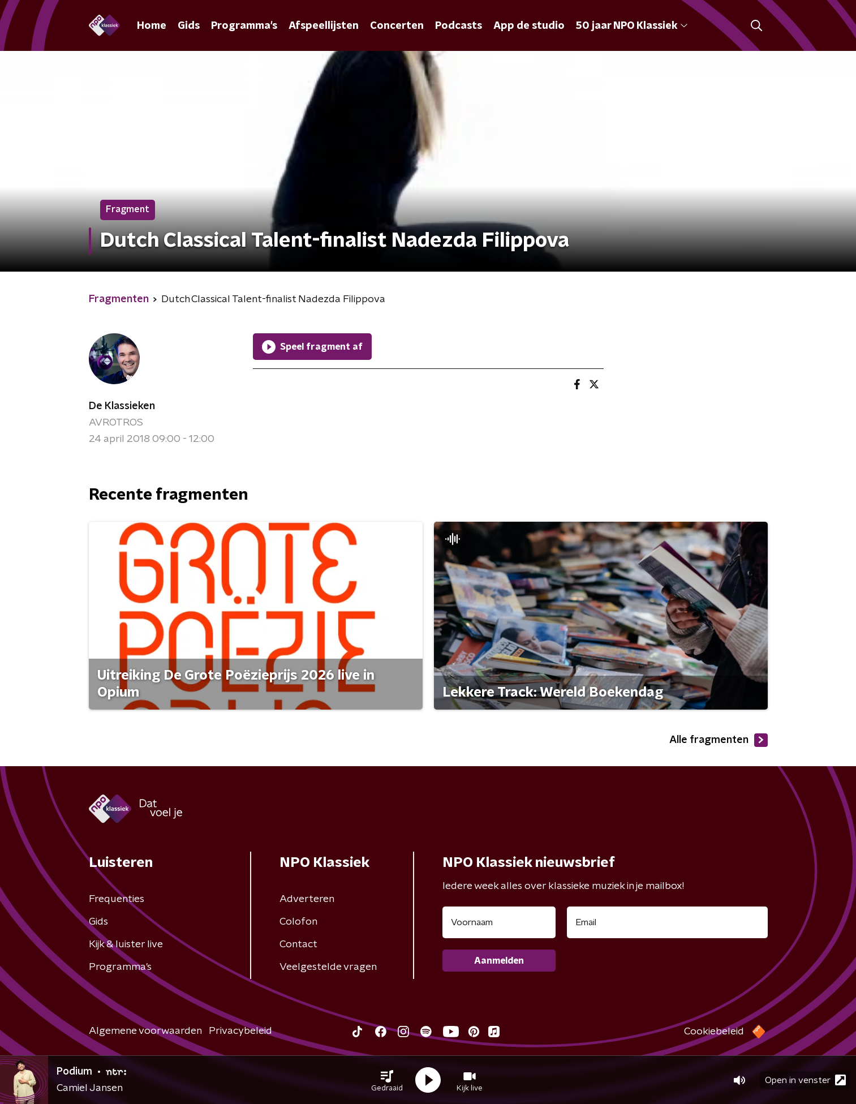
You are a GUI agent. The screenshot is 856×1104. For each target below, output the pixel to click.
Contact (298, 944)
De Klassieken (122, 406)
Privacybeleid (240, 1031)
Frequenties (116, 899)
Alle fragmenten (718, 740)
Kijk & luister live (126, 944)
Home (151, 26)
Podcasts (458, 26)
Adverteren (306, 899)
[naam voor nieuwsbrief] (499, 922)
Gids (189, 26)
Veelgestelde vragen (328, 967)
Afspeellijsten (324, 26)
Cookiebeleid (714, 1031)
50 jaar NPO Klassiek (631, 26)
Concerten (397, 26)
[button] (387, 1080)
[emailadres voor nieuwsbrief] (667, 922)
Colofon (298, 922)
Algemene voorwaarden (145, 1031)
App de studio (529, 26)
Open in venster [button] (805, 1080)
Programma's (244, 26)
